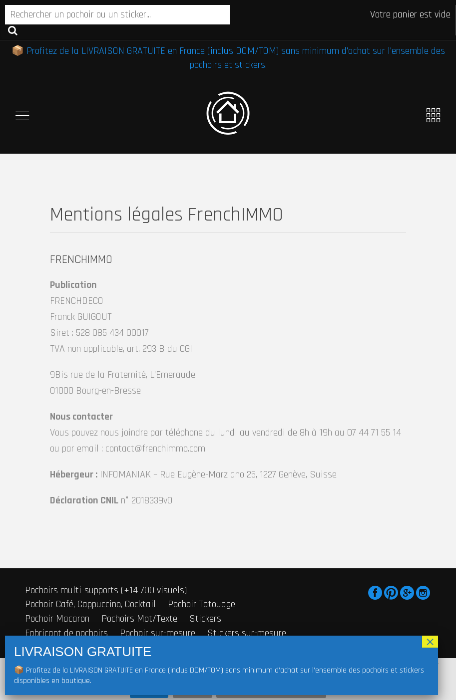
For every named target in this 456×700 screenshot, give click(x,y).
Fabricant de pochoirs (66, 633)
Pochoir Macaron (57, 618)
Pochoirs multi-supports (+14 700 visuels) (106, 590)
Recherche (12, 29)
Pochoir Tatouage (201, 604)
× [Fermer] (430, 642)
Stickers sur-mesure (246, 633)
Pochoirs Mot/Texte (139, 618)
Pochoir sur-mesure (157, 633)
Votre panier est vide (410, 14)
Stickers (205, 618)
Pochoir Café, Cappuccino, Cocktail (90, 604)
